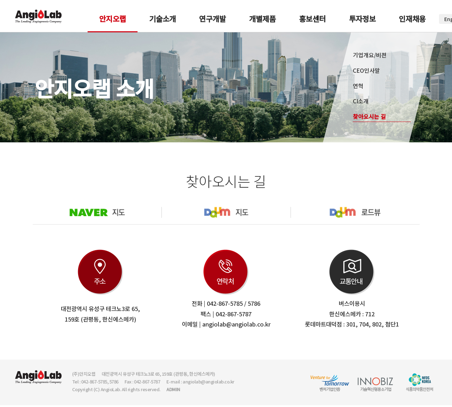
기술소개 (162, 18)
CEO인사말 (366, 70)
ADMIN (173, 389)
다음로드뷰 (355, 212)
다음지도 (226, 212)
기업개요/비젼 (370, 55)
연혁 (358, 86)
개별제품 (262, 18)
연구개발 (212, 18)
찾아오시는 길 (369, 116)
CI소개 (361, 101)
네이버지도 (97, 212)
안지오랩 (112, 18)
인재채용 (412, 18)
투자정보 (362, 18)
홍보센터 (312, 18)
